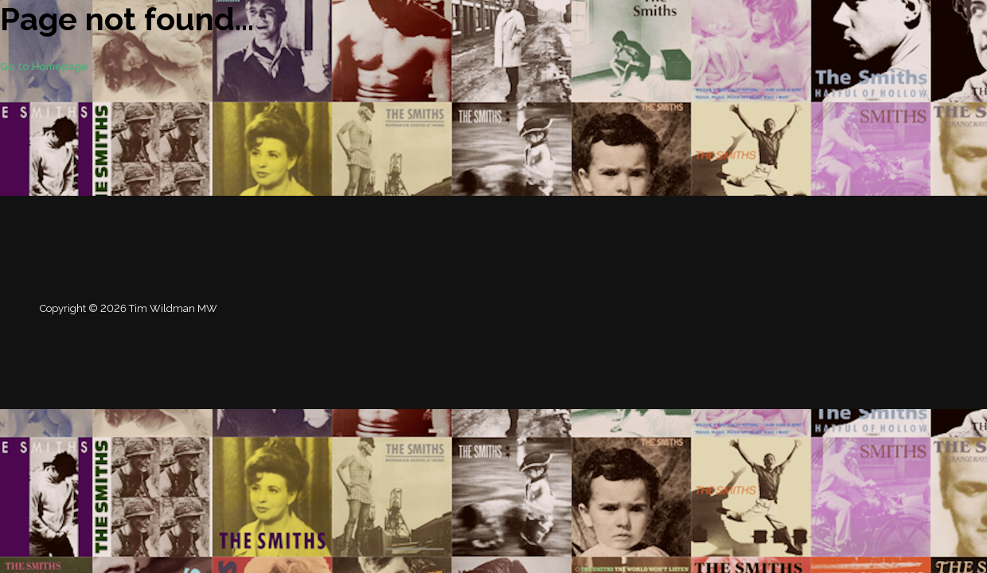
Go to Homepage (44, 66)
